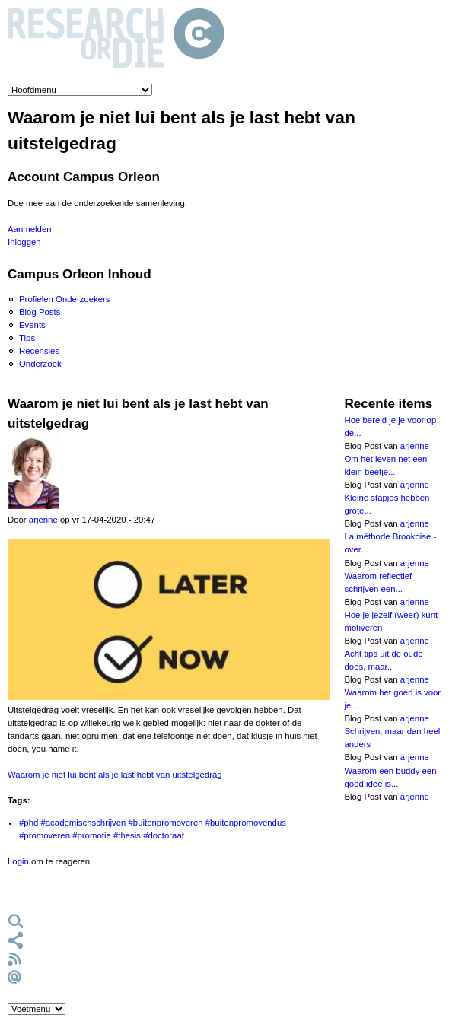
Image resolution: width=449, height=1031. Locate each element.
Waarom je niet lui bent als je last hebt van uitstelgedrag (115, 774)
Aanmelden (30, 229)
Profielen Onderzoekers (64, 299)
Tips (27, 337)
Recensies (39, 350)
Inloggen (24, 242)
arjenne (43, 519)
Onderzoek (40, 363)
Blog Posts (39, 312)
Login (18, 861)
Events (32, 324)
